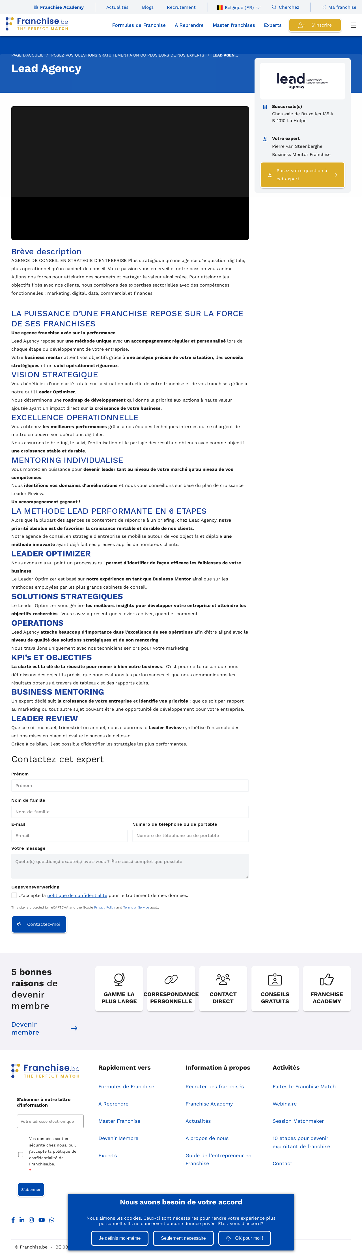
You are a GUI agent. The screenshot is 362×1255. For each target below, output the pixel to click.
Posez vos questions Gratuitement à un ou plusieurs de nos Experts (127, 55)
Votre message (28, 848)
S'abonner (31, 1189)
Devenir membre (44, 1029)
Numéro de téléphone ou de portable (174, 824)
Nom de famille (28, 800)
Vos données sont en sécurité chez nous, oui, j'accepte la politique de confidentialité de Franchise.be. (52, 1155)
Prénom (20, 774)
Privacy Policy (104, 907)
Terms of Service (136, 907)
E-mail (18, 824)
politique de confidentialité (77, 895)
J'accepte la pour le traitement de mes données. (103, 895)
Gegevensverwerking (35, 887)
